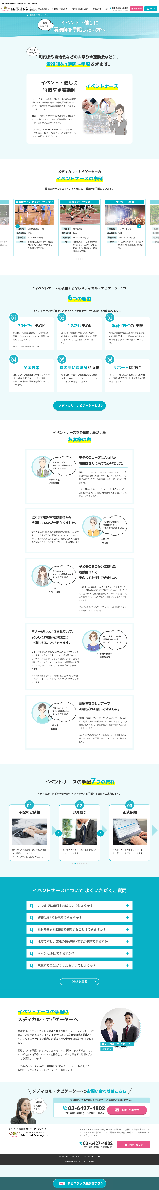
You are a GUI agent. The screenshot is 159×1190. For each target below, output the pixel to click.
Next (139, 228)
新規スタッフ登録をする (84, 1183)
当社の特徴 (97, 9)
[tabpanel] (79, 227)
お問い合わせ (130, 1113)
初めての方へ (43, 9)
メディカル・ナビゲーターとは (79, 405)
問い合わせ (63, 1156)
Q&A (106, 9)
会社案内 (75, 1156)
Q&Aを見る (79, 984)
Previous (17, 228)
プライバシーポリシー (91, 1156)
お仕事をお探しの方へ (60, 9)
